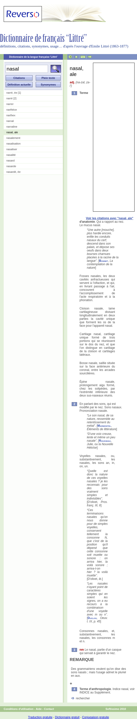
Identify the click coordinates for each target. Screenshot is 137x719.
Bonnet (103, 261)
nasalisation (13, 143)
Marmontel (104, 425)
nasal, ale (12, 132)
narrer (9, 104)
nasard (10, 160)
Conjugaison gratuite (95, 717)
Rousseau (105, 440)
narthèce (11, 109)
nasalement (13, 137)
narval (10, 120)
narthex (10, 115)
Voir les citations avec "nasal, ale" (109, 218)
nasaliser (11, 149)
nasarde (11, 166)
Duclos (92, 618)
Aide (39, 708)
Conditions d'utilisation (19, 708)
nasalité (11, 154)
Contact (49, 708)
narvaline (11, 126)
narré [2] (11, 98)
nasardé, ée (13, 171)
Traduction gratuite (40, 717)
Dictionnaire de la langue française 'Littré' (33, 57)
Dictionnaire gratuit (67, 717)
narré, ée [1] (13, 92)
